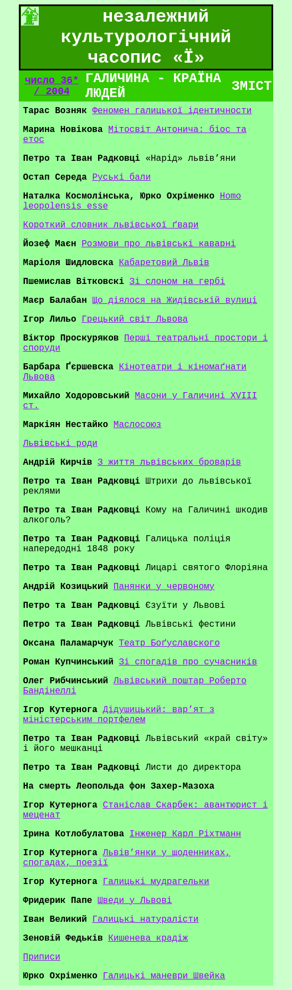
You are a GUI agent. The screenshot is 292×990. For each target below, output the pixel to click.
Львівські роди (60, 444)
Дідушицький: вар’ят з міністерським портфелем (119, 715)
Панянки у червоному (164, 587)
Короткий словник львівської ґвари (111, 225)
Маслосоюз (137, 425)
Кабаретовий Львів (164, 263)
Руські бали (121, 177)
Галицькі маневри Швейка (164, 976)
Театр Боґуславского (169, 643)
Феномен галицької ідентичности (172, 111)
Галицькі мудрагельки (156, 882)
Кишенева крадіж (148, 938)
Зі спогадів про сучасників (188, 662)
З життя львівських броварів (169, 463)
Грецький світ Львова (134, 319)
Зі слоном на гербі (178, 282)
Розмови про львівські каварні (158, 244)
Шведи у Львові (135, 901)
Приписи (41, 957)
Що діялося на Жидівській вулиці (174, 301)
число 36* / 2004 (52, 86)
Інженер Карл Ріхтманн (186, 834)
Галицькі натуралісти (145, 920)
